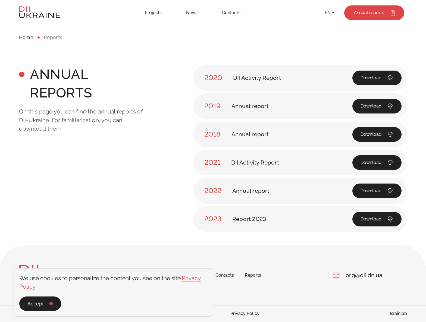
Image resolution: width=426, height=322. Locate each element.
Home (26, 37)
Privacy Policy (244, 313)
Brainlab (398, 313)
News (192, 12)
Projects (153, 12)
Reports (253, 275)
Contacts (231, 12)
